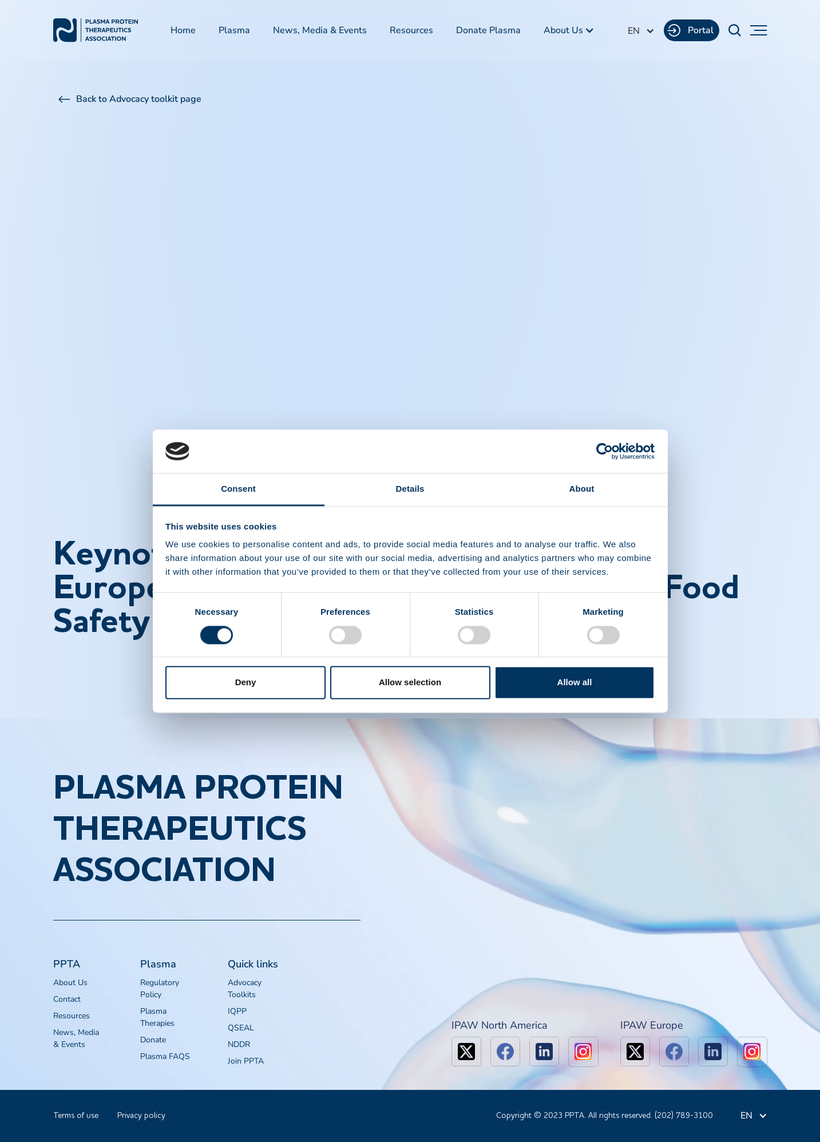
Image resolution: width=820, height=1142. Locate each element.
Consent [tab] (238, 489)
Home (183, 30)
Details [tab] (410, 489)
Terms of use (75, 1116)
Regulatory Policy (159, 988)
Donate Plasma (488, 30)
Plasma (234, 30)
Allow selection (410, 682)
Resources (411, 30)
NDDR (239, 1044)
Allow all (574, 682)
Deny (245, 682)
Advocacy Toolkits (245, 988)
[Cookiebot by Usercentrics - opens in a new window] (604, 451)
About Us (70, 982)
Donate (153, 1039)
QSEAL (241, 1027)
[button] (569, 30)
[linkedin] (544, 1051)
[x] (466, 1051)
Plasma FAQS (165, 1056)
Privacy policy (141, 1116)
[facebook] (505, 1051)
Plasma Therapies (157, 1017)
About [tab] (582, 489)
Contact (67, 999)
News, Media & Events (320, 30)
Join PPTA (246, 1061)
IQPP (237, 1011)
